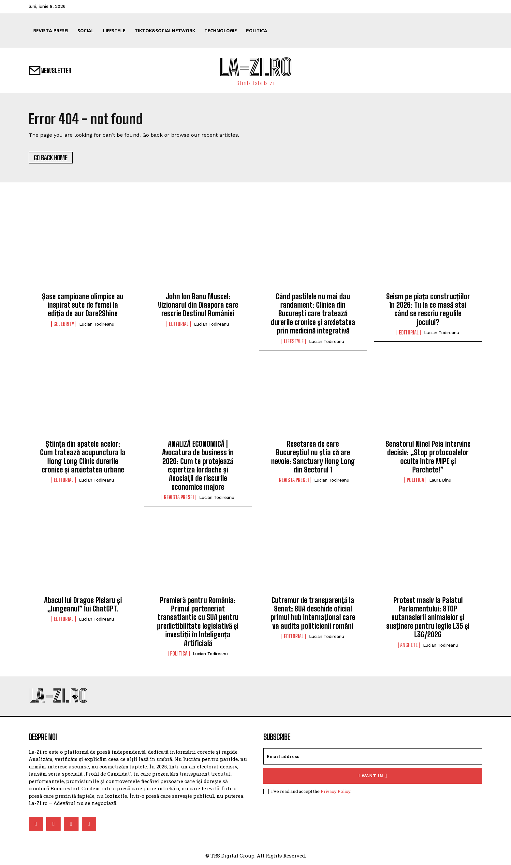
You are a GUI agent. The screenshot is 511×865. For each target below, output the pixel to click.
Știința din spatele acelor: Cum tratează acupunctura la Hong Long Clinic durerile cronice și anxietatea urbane (82, 457)
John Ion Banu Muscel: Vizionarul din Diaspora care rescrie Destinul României (198, 305)
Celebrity (63, 324)
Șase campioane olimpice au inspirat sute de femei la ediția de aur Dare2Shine (83, 305)
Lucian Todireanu (96, 324)
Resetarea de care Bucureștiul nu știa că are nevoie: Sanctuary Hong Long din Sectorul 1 (313, 457)
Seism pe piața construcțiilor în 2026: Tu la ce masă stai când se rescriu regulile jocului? (428, 309)
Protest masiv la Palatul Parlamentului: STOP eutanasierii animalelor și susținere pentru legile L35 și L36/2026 (428, 617)
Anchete (409, 645)
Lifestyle (294, 341)
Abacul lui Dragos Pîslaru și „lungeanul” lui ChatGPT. (83, 604)
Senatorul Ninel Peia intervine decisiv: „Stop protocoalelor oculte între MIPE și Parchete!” (428, 457)
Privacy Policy (335, 791)
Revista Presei (179, 497)
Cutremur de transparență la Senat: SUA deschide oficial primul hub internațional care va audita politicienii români (312, 613)
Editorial (179, 324)
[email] (372, 756)
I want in (372, 776)
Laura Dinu (440, 480)
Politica (415, 480)
